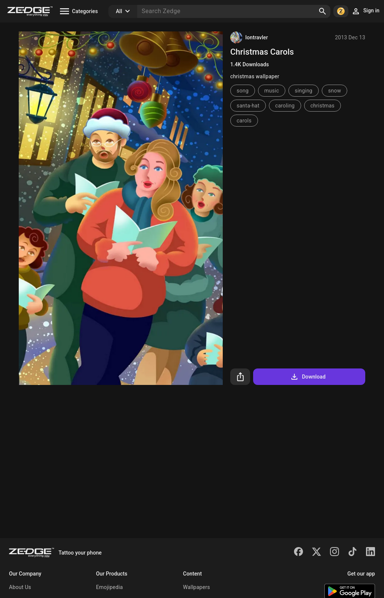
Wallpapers (196, 587)
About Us (20, 587)
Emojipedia (109, 587)
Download (308, 376)
